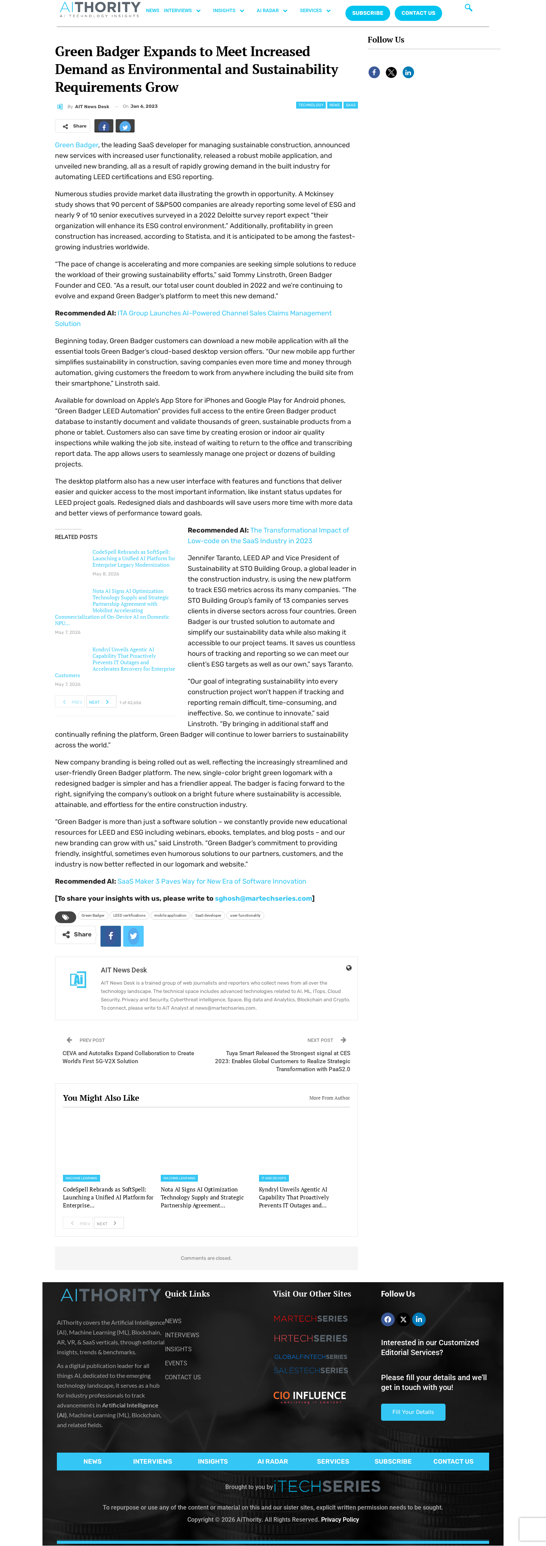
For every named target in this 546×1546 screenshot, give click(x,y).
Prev (70, 701)
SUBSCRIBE (393, 1461)
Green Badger (76, 145)
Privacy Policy (340, 1519)
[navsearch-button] (468, 9)
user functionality (245, 915)
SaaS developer (208, 915)
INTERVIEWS (186, 10)
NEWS (152, 10)
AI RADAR (276, 10)
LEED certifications (129, 915)
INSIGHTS (232, 10)
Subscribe (367, 13)
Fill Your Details (413, 1412)
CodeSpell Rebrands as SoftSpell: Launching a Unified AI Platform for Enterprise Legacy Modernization (134, 558)
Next (101, 701)
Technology (310, 105)
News (334, 105)
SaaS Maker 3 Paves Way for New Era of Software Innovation (212, 881)
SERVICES (319, 10)
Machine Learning (81, 1178)
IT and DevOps (274, 1178)
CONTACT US (418, 13)
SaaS (351, 105)
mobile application (170, 915)
